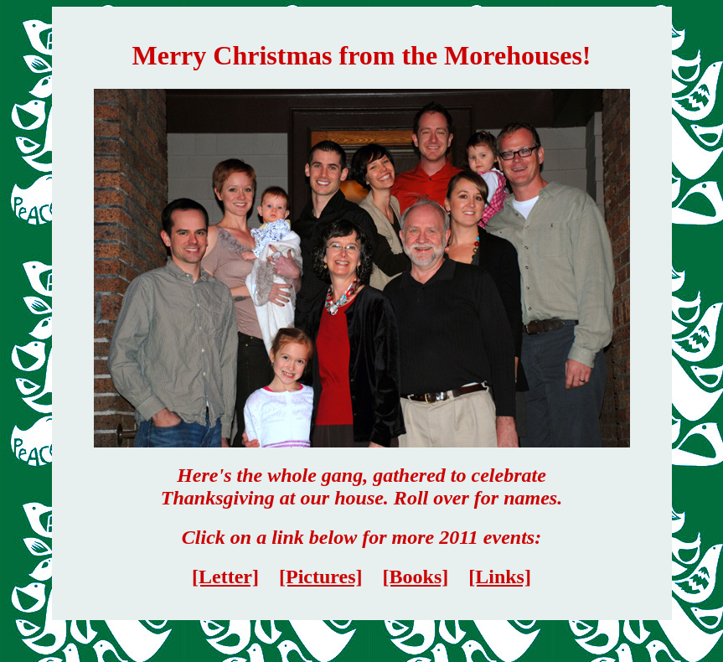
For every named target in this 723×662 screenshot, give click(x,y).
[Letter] (225, 576)
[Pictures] (321, 576)
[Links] (499, 576)
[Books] (416, 576)
